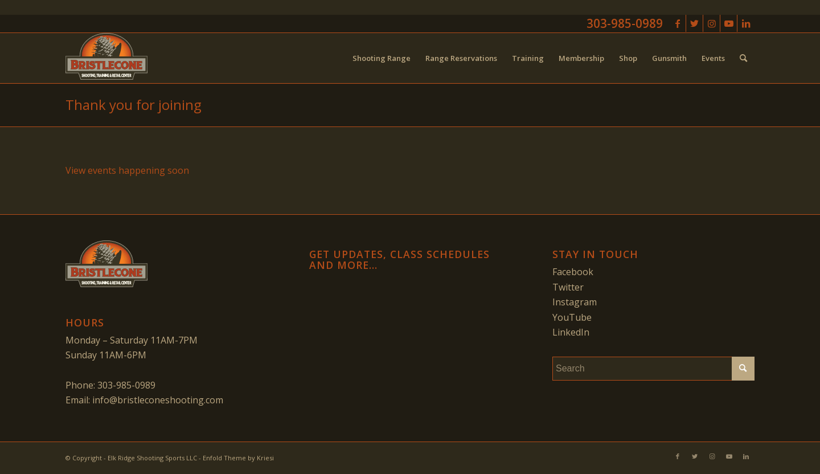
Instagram (574, 302)
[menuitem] (381, 58)
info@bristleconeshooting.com (157, 400)
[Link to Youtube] (728, 23)
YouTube (572, 317)
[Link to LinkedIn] (746, 23)
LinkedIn (570, 332)
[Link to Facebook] (677, 23)
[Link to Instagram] (711, 23)
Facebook (572, 271)
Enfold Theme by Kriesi (238, 457)
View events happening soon (127, 170)
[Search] (743, 58)
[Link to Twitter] (694, 23)
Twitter (568, 287)
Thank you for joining (133, 104)
